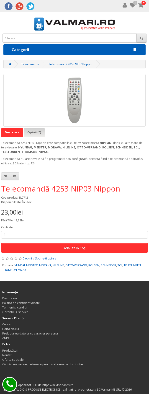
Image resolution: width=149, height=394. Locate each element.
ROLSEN (93, 265)
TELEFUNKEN (132, 265)
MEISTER (32, 265)
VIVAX (22, 270)
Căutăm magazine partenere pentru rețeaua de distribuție (42, 364)
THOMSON (9, 270)
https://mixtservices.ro (57, 385)
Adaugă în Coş (74, 248)
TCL (120, 265)
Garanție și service (15, 312)
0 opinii (28, 258)
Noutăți (7, 355)
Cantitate (7, 227)
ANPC (6, 338)
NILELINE (58, 265)
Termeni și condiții (14, 307)
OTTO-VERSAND (76, 265)
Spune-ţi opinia (45, 258)
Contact (7, 324)
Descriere (12, 132)
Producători (10, 350)
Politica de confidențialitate (21, 303)
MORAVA (45, 265)
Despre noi (10, 298)
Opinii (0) (34, 132)
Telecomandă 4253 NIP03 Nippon (71, 64)
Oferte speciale (13, 360)
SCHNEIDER (108, 265)
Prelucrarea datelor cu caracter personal (30, 333)
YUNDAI (20, 265)
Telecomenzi (30, 64)
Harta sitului (10, 329)
